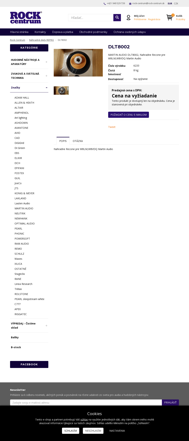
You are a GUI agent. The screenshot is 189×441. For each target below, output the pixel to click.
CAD (17, 138)
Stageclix (20, 274)
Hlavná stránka (19, 32)
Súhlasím (70, 430)
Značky (15, 87)
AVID (17, 133)
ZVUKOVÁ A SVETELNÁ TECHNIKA (25, 75)
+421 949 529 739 (116, 3)
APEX (18, 309)
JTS (16, 188)
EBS (17, 153)
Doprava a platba (62, 32)
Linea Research (23, 284)
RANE (18, 279)
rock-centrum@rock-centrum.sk (148, 3)
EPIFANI (19, 168)
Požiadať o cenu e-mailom (128, 114)
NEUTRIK (20, 213)
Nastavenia (117, 430)
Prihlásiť (170, 402)
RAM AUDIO (22, 243)
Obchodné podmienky (93, 32)
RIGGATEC (21, 314)
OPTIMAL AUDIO (25, 223)
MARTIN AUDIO (24, 208)
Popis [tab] (63, 141)
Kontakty (40, 32)
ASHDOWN (21, 122)
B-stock (16, 347)
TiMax (18, 289)
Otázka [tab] (78, 141)
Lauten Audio (22, 203)
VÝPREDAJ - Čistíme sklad (23, 325)
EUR (170, 3)
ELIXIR (18, 158)
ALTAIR (19, 107)
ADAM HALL (22, 97)
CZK (176, 3)
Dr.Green (20, 148)
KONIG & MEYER (24, 193)
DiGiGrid (19, 143)
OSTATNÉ (20, 268)
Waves (18, 258)
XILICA (18, 263)
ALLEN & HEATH (24, 102)
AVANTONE (21, 127)
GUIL (17, 178)
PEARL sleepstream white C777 (29, 301)
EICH (17, 163)
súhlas (84, 419)
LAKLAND (20, 198)
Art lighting (21, 117)
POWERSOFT (22, 238)
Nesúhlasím (93, 430)
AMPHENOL (22, 112)
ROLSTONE (21, 294)
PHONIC (19, 233)
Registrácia (154, 19)
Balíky (15, 337)
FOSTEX (19, 173)
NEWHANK (21, 218)
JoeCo (18, 183)
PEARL (18, 228)
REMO (18, 248)
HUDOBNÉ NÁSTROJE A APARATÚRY (25, 62)
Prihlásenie (140, 19)
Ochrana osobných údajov (130, 32)
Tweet (112, 127)
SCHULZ (19, 253)
